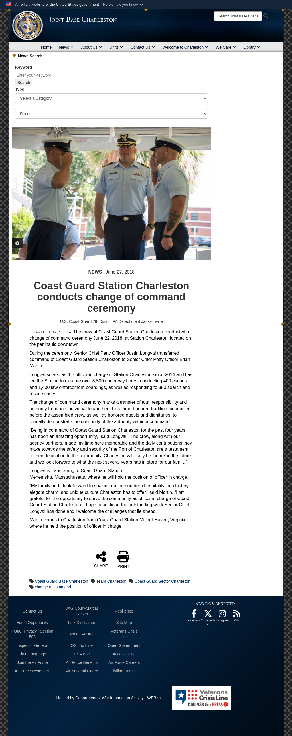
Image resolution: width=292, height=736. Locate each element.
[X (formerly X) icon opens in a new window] (208, 615)
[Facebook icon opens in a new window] (194, 615)
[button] (123, 4)
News (66, 47)
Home (46, 47)
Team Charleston (111, 581)
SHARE (101, 559)
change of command (53, 587)
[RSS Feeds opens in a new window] (237, 615)
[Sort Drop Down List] (111, 114)
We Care (226, 47)
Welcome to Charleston (185, 47)
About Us (91, 47)
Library (251, 47)
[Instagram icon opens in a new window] (222, 615)
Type (19, 89)
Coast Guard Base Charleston (61, 581)
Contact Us (143, 47)
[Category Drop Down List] (111, 98)
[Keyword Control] (41, 75)
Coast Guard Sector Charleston (162, 581)
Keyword (23, 67)
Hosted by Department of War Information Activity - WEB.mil (109, 698)
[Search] (238, 16)
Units (116, 47)
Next (201, 193)
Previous (22, 193)
